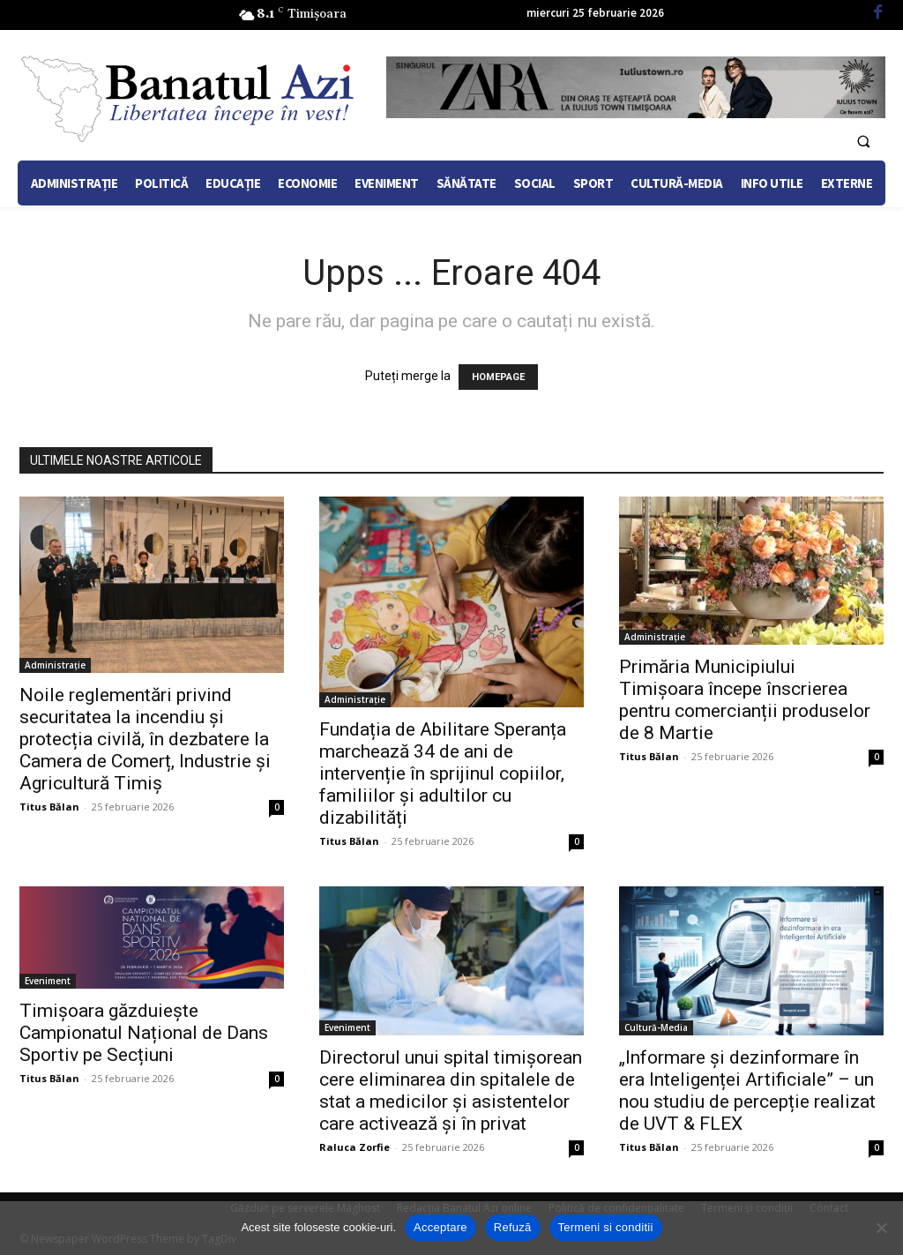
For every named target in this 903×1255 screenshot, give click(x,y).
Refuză (513, 1227)
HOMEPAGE (498, 377)
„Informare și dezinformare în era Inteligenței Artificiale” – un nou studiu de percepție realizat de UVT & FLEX (747, 1090)
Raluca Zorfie (354, 1147)
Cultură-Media (656, 1027)
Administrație (55, 665)
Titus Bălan (49, 806)
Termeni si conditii (605, 1227)
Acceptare (440, 1227)
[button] (863, 141)
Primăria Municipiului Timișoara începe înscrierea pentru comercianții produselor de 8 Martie (744, 699)
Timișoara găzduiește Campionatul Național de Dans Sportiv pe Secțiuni (143, 1032)
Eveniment (48, 981)
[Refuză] (881, 1227)
